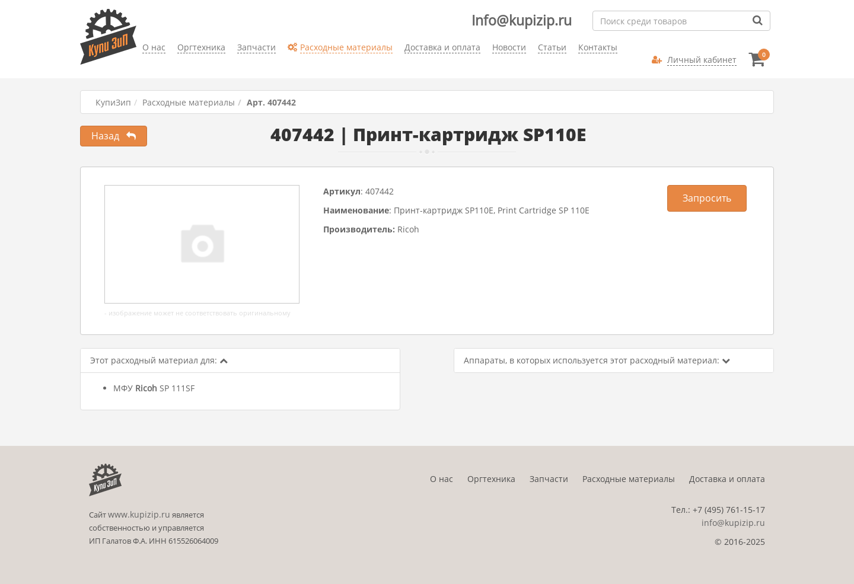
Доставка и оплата (727, 478)
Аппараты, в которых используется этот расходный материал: (597, 360)
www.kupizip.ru (139, 514)
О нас (441, 478)
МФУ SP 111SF (154, 388)
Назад (113, 135)
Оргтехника (491, 478)
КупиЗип (113, 102)
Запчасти (549, 478)
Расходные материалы (188, 102)
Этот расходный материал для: (159, 360)
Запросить (707, 198)
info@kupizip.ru (733, 522)
